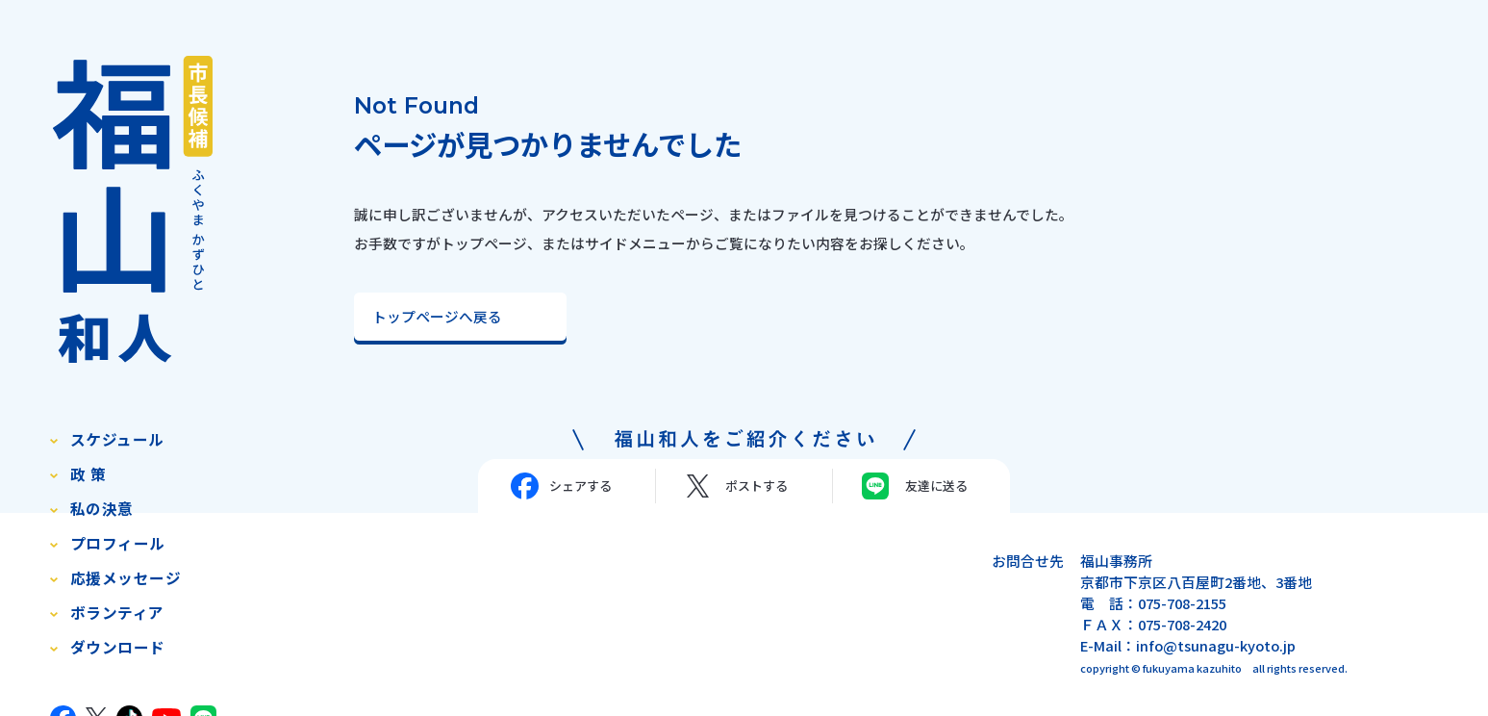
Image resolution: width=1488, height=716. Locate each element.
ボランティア (117, 612)
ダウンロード (117, 647)
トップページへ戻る (437, 316)
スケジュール (117, 439)
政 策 (88, 474)
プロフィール (117, 543)
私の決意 (102, 509)
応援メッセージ (125, 578)
